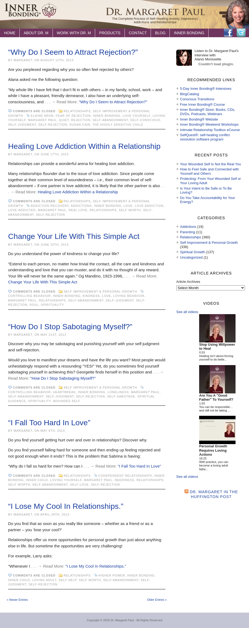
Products (109, 33)
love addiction (149, 205)
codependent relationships (125, 475)
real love (78, 210)
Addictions (81, 205)
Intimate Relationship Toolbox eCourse (210, 130)
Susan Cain (80, 124)
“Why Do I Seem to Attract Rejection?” (73, 52)
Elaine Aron (42, 115)
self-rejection (52, 124)
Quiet (64, 120)
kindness (91, 295)
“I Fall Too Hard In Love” (49, 422)
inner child (37, 480)
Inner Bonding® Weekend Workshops (209, 124)
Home (9, 33)
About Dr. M (36, 33)
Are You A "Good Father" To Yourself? (216, 397)
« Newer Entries (17, 599)
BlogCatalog (189, 94)
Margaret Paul (42, 120)
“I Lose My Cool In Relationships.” (65, 506)
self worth (130, 210)
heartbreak (64, 392)
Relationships (77, 111)
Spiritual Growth (192, 252)
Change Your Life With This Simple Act (73, 236)
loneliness (118, 392)
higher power (111, 575)
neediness (124, 480)
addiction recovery (50, 205)
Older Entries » (157, 599)
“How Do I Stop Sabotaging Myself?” (70, 326)
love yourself (136, 115)
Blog (160, 33)
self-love (79, 484)
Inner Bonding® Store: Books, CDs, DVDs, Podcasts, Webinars (207, 112)
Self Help (68, 580)
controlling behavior (29, 295)
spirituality (52, 304)
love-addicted (22, 210)
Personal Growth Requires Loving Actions (213, 450)
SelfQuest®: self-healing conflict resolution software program (205, 137)
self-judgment (22, 124)
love (128, 205)
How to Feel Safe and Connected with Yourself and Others (209, 171)
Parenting (187, 232)
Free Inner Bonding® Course (202, 104)
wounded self (66, 401)
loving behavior (128, 295)
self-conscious (145, 120)
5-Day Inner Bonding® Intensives (205, 89)
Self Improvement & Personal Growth (100, 291)
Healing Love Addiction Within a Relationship (84, 146)
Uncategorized (191, 257)
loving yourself (66, 480)
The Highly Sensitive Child (117, 124)
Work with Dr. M (74, 33)
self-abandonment (110, 120)
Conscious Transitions (197, 99)
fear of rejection (73, 115)
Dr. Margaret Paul (122, 620)
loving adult (44, 580)
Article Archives (188, 282)
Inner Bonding (189, 33)
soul (34, 304)
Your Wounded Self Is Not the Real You (210, 164)
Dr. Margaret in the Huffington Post (214, 494)
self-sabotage (121, 396)
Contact (138, 33)
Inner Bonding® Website (199, 119)
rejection (80, 120)
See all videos (187, 312)
